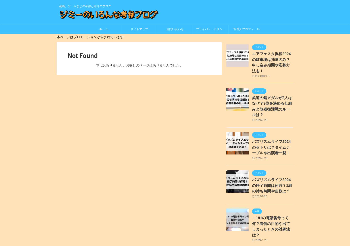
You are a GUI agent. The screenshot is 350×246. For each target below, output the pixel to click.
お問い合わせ (175, 29)
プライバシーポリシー (212, 29)
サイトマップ (139, 29)
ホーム (103, 29)
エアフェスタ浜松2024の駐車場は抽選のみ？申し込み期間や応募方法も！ (272, 58)
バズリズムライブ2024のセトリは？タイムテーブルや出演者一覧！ (272, 131)
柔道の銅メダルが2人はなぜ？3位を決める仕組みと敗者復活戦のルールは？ (271, 95)
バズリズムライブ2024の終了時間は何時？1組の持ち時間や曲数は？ (271, 167)
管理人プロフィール (246, 29)
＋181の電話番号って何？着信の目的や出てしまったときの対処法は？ (272, 203)
